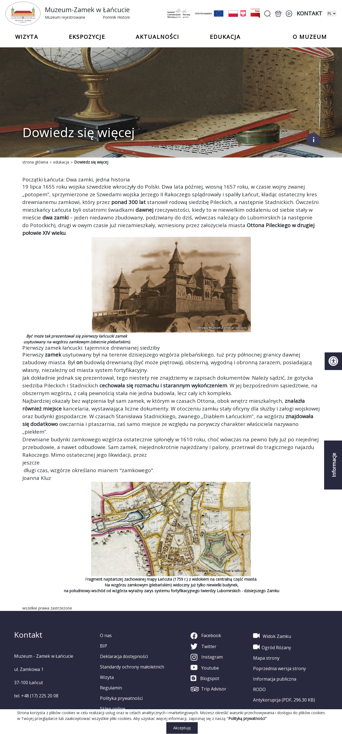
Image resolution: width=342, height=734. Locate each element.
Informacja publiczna (274, 679)
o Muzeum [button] (310, 37)
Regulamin (111, 688)
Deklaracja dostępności (124, 656)
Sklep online (112, 709)
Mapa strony (266, 658)
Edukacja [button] (225, 37)
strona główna (35, 162)
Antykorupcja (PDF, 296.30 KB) (284, 700)
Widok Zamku (272, 635)
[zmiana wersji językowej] (331, 13)
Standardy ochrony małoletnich (132, 667)
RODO (259, 689)
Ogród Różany (272, 647)
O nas (106, 635)
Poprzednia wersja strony (279, 668)
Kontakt (309, 13)
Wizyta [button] (26, 37)
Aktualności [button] (157, 37)
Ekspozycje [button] (87, 37)
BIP (103, 646)
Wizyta (107, 677)
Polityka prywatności (121, 698)
